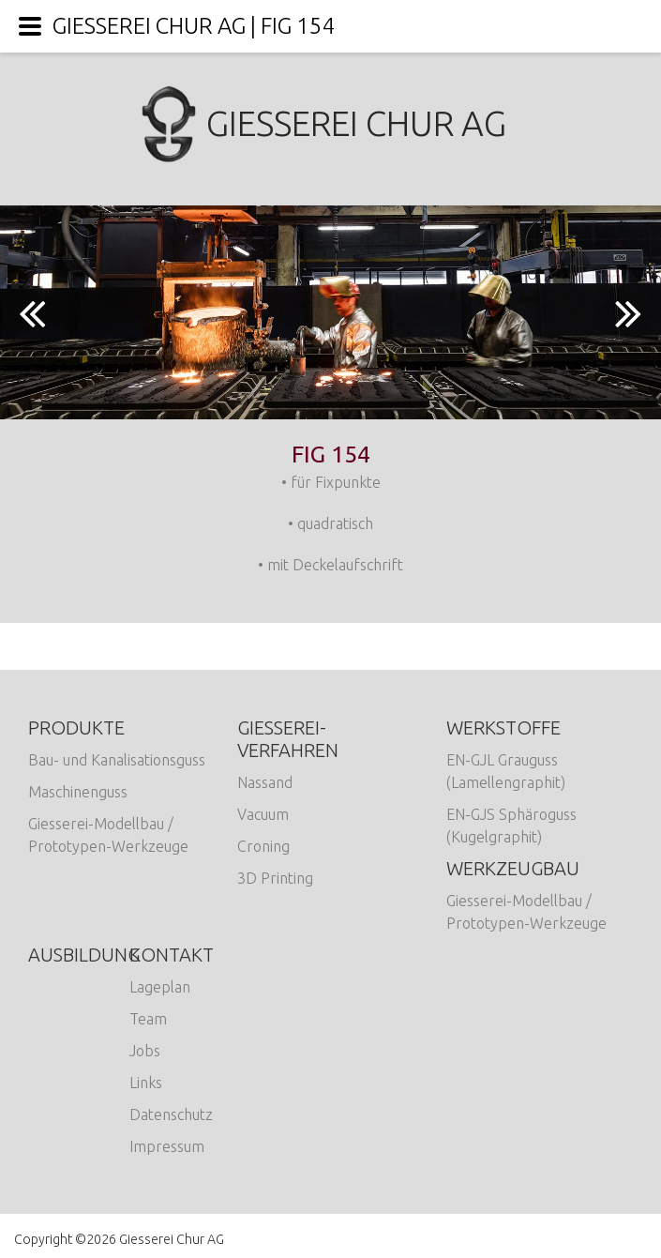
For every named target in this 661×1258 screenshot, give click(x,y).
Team (148, 1018)
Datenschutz (171, 1114)
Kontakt (171, 954)
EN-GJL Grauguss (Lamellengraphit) (505, 771)
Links (145, 1082)
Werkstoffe (503, 727)
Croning (263, 846)
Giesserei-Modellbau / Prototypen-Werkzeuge (108, 835)
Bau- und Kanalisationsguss (116, 759)
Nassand (265, 782)
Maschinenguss (78, 791)
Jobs (144, 1050)
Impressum (166, 1146)
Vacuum (263, 814)
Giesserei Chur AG (330, 123)
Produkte (76, 727)
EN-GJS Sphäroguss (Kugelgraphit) (511, 825)
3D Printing (275, 878)
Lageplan (159, 986)
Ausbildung (84, 954)
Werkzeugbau (512, 868)
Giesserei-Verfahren (287, 739)
